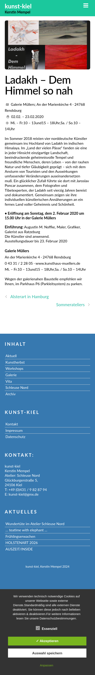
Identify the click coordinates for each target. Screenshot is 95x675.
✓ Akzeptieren (47, 641)
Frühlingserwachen (20, 536)
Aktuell (11, 356)
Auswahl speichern (47, 653)
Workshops (14, 368)
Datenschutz (15, 436)
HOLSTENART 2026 (21, 542)
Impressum (14, 430)
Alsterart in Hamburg (27, 296)
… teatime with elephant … (26, 530)
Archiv (10, 394)
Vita (8, 381)
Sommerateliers (73, 304)
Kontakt (11, 424)
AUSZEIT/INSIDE (19, 549)
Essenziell (46, 628)
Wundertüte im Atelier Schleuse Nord (34, 523)
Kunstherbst (15, 362)
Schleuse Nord (16, 387)
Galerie (11, 375)
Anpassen (46, 665)
